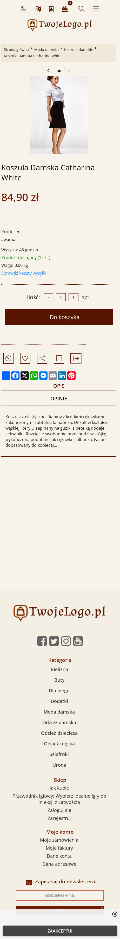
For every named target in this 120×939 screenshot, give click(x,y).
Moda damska (46, 49)
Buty (59, 680)
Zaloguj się (59, 810)
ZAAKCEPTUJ (60, 931)
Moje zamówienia (59, 840)
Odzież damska (59, 722)
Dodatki (59, 701)
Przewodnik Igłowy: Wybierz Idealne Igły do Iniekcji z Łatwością (59, 799)
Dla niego (59, 690)
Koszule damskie (78, 49)
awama (8, 239)
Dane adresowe (59, 864)
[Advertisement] (60, 527)
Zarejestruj (59, 818)
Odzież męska (59, 743)
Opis (58, 385)
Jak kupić (59, 788)
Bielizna (59, 669)
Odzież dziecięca (59, 733)
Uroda (59, 765)
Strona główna (16, 49)
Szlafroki (59, 754)
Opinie (58, 398)
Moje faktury (59, 848)
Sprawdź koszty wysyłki (23, 273)
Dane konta (59, 856)
